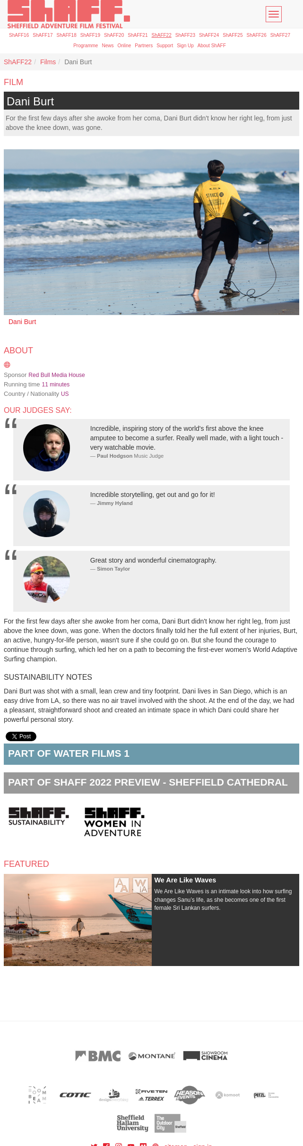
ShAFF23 (185, 35)
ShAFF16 (19, 35)
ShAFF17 (42, 35)
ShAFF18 (67, 35)
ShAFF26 (257, 35)
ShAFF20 (114, 35)
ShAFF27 (280, 35)
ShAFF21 (137, 35)
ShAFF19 (90, 35)
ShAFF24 (209, 35)
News (107, 45)
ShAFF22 (162, 35)
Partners (144, 45)
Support (164, 45)
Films (48, 62)
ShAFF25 (232, 35)
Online (124, 45)
